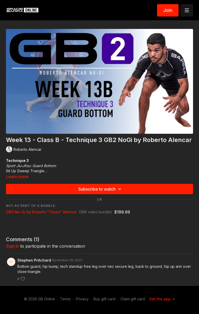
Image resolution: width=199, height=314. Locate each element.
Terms (65, 299)
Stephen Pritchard (34, 260)
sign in (12, 246)
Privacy (82, 299)
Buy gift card (104, 299)
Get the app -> (162, 299)
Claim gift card (132, 299)
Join (167, 10)
